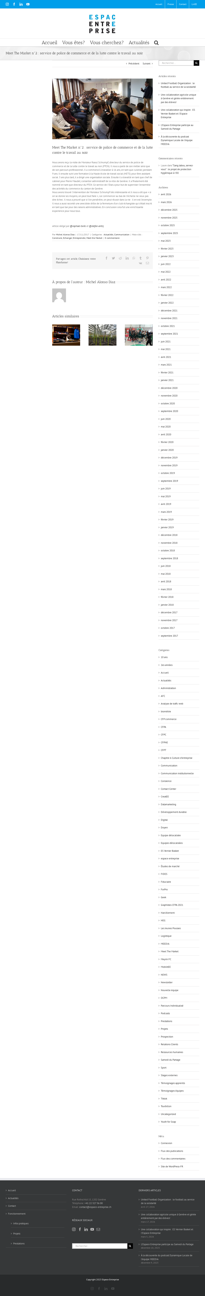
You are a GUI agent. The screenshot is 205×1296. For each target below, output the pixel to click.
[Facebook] (80, 1229)
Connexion (166, 1143)
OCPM (164, 997)
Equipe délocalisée (171, 835)
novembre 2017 (169, 620)
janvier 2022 (167, 302)
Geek (163, 897)
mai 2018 (166, 573)
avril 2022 (166, 279)
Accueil (165, 672)
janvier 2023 (167, 256)
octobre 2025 (168, 225)
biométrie (166, 711)
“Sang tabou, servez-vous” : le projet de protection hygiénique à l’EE (177, 169)
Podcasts (165, 1013)
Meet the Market (94, 237)
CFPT (163, 750)
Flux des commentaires (173, 1158)
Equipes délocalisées (172, 843)
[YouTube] (92, 1229)
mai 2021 (166, 349)
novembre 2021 (169, 318)
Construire (57, 237)
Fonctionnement (16, 1213)
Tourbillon (166, 1106)
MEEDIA (165, 943)
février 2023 (167, 248)
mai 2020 (166, 426)
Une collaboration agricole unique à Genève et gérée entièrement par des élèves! (178, 98)
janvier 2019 (167, 527)
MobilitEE (166, 967)
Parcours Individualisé (172, 1005)
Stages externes (169, 1075)
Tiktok (164, 1098)
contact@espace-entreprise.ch (95, 1207)
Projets (164, 1028)
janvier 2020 (167, 450)
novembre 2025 (169, 217)
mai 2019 (166, 496)
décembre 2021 (169, 310)
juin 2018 (166, 566)
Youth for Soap (168, 1121)
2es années (166, 665)
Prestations (166, 1021)
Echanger (67, 237)
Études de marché (170, 866)
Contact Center (168, 789)
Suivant (146, 63)
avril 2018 (166, 581)
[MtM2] (102, 109)
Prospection (167, 1036)
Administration (168, 688)
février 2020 (167, 442)
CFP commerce (169, 719)
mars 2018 (166, 589)
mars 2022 (166, 287)
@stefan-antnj (96, 226)
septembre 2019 (169, 481)
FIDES (164, 874)
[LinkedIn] (86, 1229)
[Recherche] (196, 63)
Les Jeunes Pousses (171, 928)
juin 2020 (166, 419)
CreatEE (165, 796)
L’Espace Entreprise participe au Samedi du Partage (167, 1244)
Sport (163, 1067)
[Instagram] (74, 1229)
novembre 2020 (169, 395)
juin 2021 (166, 341)
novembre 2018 (169, 542)
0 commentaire (112, 237)
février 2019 (167, 519)
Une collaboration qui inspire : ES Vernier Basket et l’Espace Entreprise (178, 113)
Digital (164, 819)
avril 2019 (166, 504)
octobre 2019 (168, 473)
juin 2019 (166, 488)
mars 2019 (166, 512)
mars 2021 (166, 364)
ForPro (164, 889)
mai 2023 (166, 240)
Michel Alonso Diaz (65, 234)
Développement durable (174, 812)
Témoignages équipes (172, 1090)
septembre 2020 (169, 411)
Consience (166, 781)
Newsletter (166, 982)
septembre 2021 (169, 333)
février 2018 (167, 597)
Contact (12, 1205)
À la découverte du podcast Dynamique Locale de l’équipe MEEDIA (177, 140)
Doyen (164, 827)
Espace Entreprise (110, 1279)
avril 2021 (166, 357)
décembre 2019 (169, 457)
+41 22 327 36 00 (94, 1203)
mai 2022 (166, 271)
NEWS (164, 974)
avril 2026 (166, 194)
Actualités (108, 234)
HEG (163, 920)
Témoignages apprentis (173, 1083)
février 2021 (167, 372)
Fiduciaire (166, 881)
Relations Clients (169, 1044)
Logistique (166, 936)
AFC (163, 696)
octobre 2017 (168, 628)
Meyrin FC (166, 959)
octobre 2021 (168, 326)
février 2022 (167, 295)
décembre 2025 (169, 209)
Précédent (134, 63)
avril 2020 (166, 434)
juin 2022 (166, 264)
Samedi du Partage (170, 1059)
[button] (156, 42)
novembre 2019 (169, 465)
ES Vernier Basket (170, 850)
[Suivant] (150, 335)
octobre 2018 (168, 550)
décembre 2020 (169, 388)
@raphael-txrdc (78, 226)
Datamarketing (168, 804)
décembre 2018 (169, 535)
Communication (121, 234)
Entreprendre (79, 237)
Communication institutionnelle (177, 773)
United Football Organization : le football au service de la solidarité (167, 1201)
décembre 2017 (169, 612)
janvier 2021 (167, 380)
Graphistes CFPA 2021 (172, 905)
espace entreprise (170, 858)
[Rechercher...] (176, 63)
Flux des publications (172, 1151)
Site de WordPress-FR (172, 1166)
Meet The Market (169, 951)
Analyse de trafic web (172, 703)
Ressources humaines (172, 1052)
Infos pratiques (20, 1223)
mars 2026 (166, 202)
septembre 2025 (169, 233)
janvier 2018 (167, 604)
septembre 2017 (169, 635)
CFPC (163, 734)
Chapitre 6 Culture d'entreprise (176, 758)
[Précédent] (55, 335)
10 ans (164, 657)
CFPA (163, 727)
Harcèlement (168, 912)
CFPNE (164, 742)
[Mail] (98, 1229)
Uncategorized (168, 1114)
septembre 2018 (169, 558)
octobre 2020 (168, 403)
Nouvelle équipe (169, 990)
